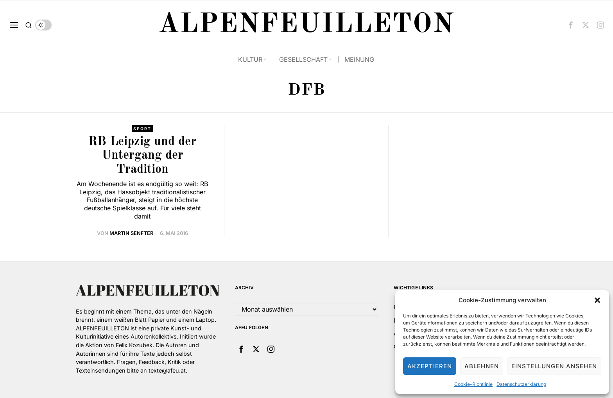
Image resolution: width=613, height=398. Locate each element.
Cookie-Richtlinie (473, 384)
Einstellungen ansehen (554, 366)
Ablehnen (481, 366)
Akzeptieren (429, 366)
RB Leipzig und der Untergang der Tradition (142, 156)
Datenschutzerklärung (521, 384)
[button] (597, 300)
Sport (142, 128)
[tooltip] (571, 25)
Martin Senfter (131, 233)
